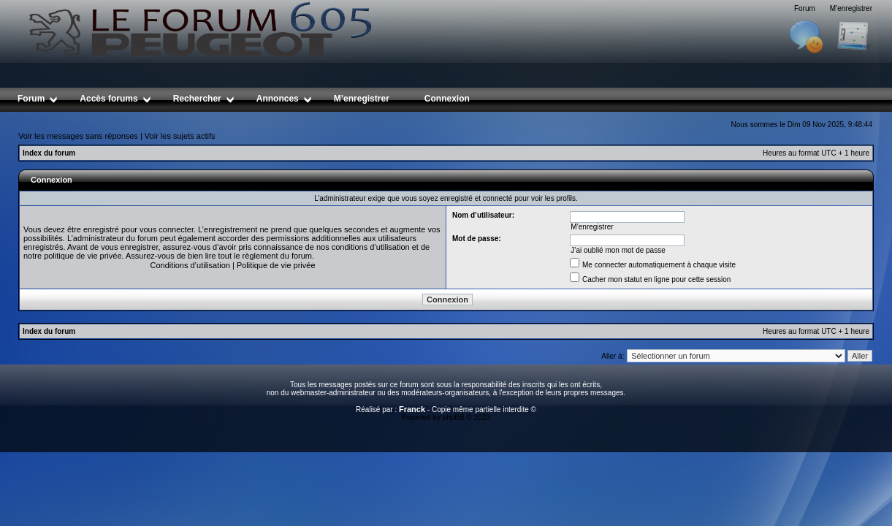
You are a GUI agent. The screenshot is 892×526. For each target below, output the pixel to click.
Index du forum (49, 153)
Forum (804, 8)
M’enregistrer (851, 8)
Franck (412, 409)
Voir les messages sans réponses (78, 136)
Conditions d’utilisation (189, 265)
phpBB (454, 417)
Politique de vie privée (276, 265)
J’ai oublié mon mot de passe (618, 250)
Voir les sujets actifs (180, 136)
